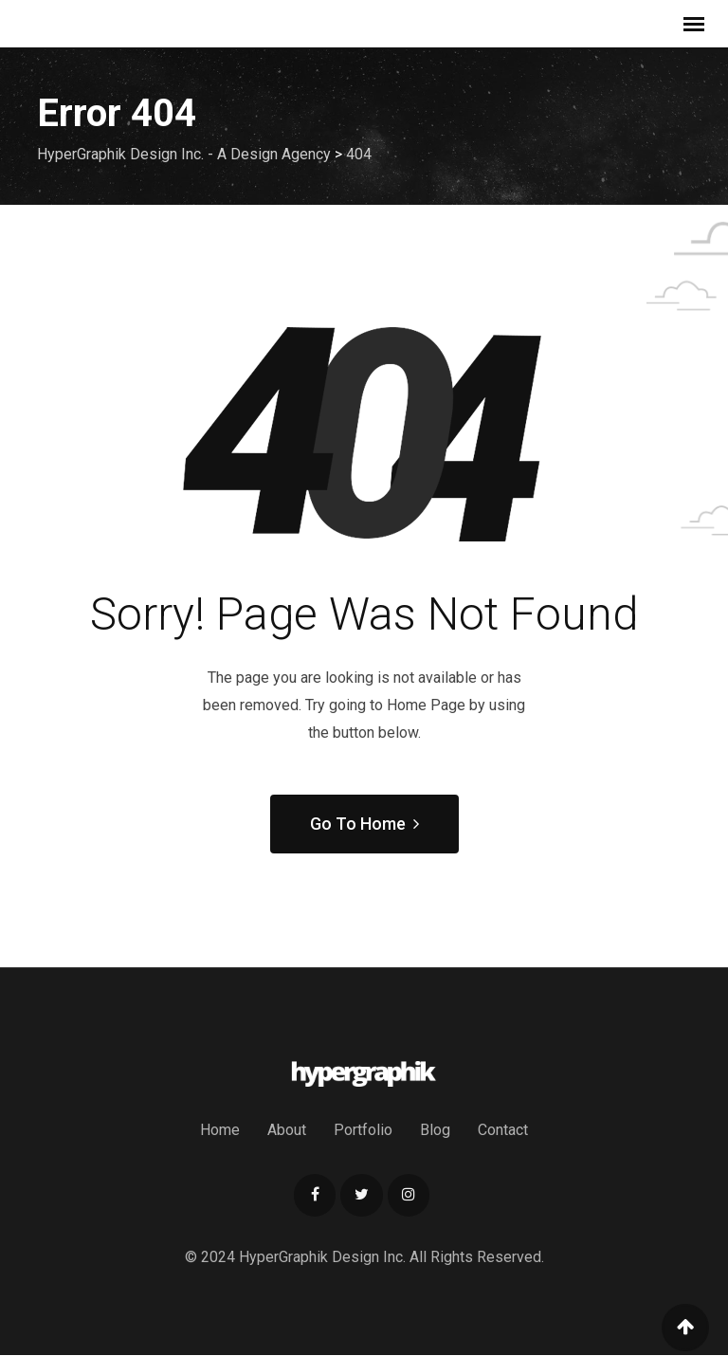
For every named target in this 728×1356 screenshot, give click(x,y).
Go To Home (364, 824)
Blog (435, 1130)
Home (220, 1130)
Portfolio (363, 1130)
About (286, 1130)
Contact (503, 1130)
